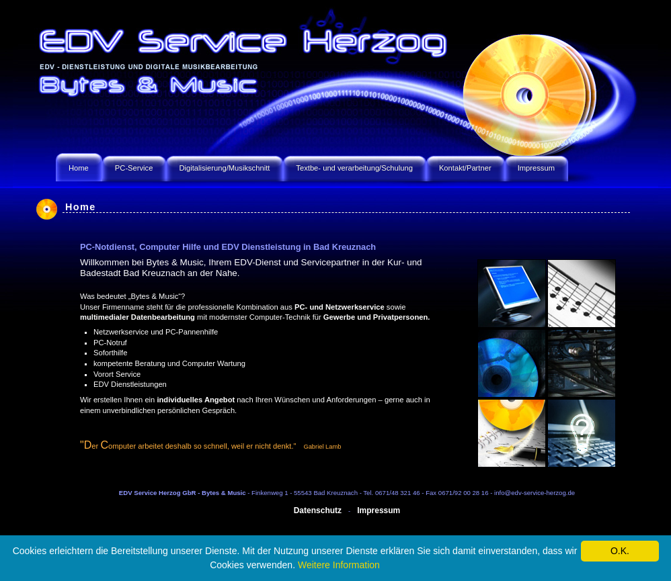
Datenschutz (318, 510)
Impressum (378, 510)
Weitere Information (339, 565)
